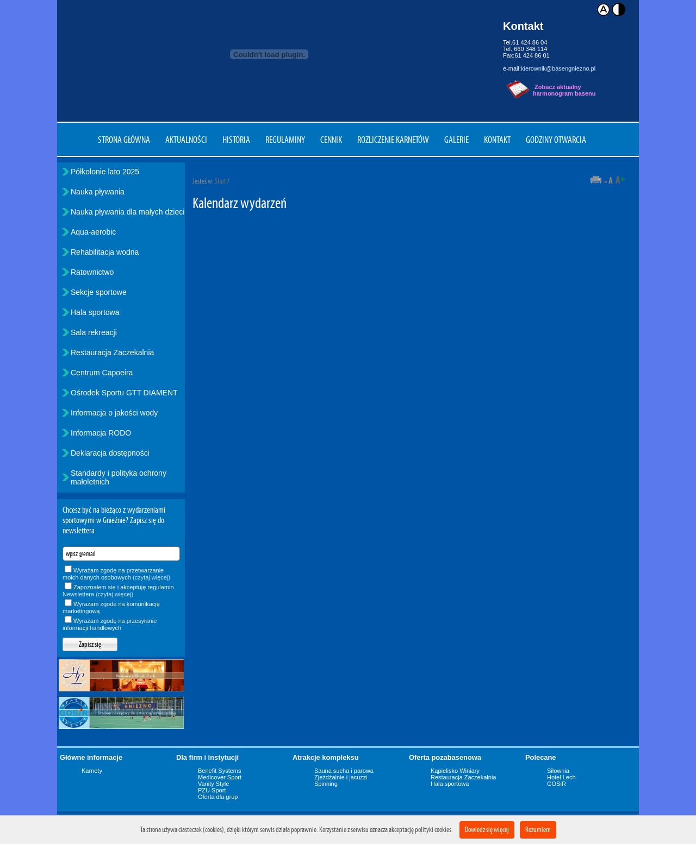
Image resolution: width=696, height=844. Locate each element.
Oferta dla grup (218, 796)
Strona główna (124, 140)
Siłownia (558, 770)
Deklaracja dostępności (110, 453)
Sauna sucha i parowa (344, 770)
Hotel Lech (561, 777)
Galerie (456, 140)
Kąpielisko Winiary (455, 770)
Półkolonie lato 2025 (105, 171)
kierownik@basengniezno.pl (558, 68)
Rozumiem (538, 829)
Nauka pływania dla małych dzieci (127, 211)
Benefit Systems (219, 770)
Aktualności (186, 140)
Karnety (92, 770)
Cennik (331, 140)
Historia (236, 140)
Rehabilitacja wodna (105, 252)
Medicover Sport (219, 777)
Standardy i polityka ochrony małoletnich (118, 477)
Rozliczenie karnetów (393, 140)
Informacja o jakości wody (114, 412)
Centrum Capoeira (102, 372)
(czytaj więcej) (151, 577)
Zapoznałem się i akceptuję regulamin (118, 590)
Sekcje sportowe (99, 292)
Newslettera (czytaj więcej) (98, 594)
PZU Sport (212, 790)
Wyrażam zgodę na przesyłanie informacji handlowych (110, 624)
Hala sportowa (95, 312)
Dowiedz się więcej (487, 829)
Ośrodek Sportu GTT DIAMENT (124, 392)
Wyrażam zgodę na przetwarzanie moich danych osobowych (116, 574)
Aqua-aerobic (93, 232)
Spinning (326, 783)
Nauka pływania (98, 191)
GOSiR (556, 783)
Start (220, 181)
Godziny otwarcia (556, 140)
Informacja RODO (101, 433)
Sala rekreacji (94, 332)
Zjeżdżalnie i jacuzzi (341, 777)
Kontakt (497, 140)
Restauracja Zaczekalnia (112, 352)
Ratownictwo (92, 272)
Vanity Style (213, 783)
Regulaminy (285, 140)
